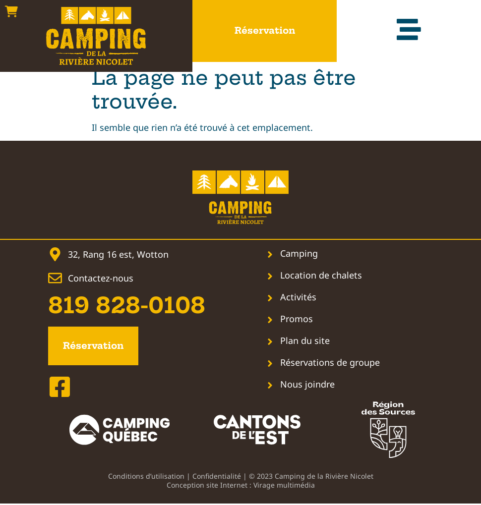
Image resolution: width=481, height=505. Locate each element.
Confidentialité (216, 477)
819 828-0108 (126, 305)
